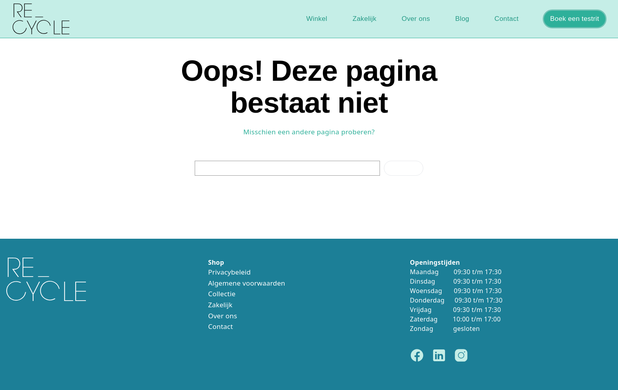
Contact (507, 18)
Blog (462, 18)
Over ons (416, 18)
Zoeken (403, 168)
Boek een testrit (574, 18)
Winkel (316, 18)
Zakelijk (364, 18)
